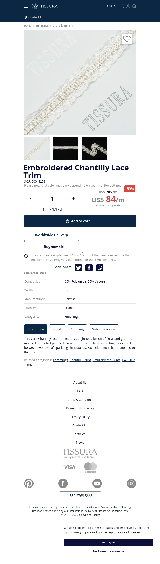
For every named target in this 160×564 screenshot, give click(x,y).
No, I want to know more (108, 551)
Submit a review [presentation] (103, 317)
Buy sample (109, 235)
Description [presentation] (36, 317)
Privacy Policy (80, 405)
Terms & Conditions (80, 388)
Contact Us (36, 17)
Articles (80, 422)
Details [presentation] (57, 317)
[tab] (35, 317)
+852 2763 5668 (80, 483)
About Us (80, 370)
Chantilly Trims (80, 348)
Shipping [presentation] (77, 317)
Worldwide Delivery (51, 235)
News (80, 430)
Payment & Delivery (80, 396)
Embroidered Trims (106, 348)
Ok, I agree (108, 542)
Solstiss (70, 287)
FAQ (80, 379)
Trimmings (60, 348)
